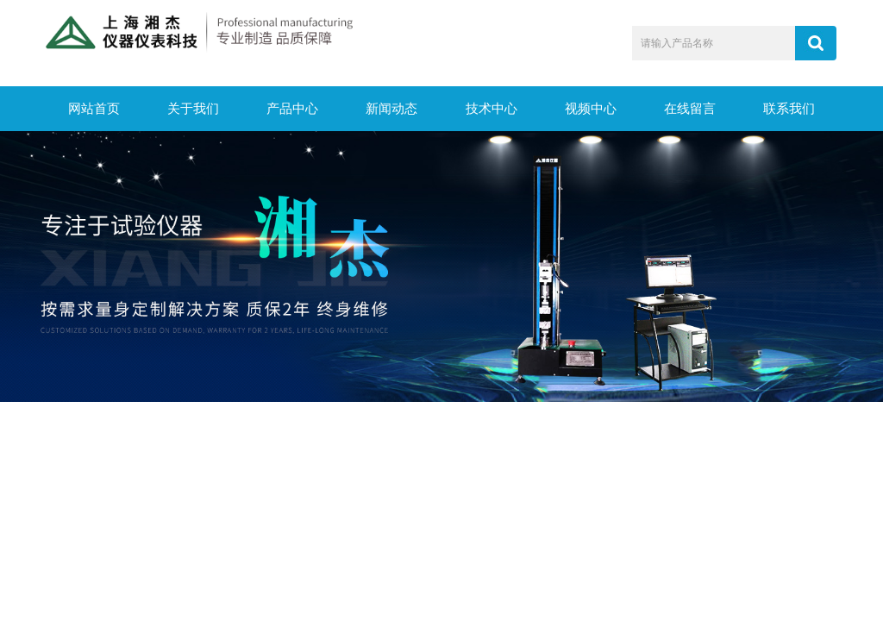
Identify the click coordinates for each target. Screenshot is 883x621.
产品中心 (292, 109)
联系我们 (789, 109)
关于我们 (193, 109)
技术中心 (491, 109)
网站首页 (94, 109)
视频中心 (591, 109)
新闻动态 (391, 109)
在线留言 (690, 109)
